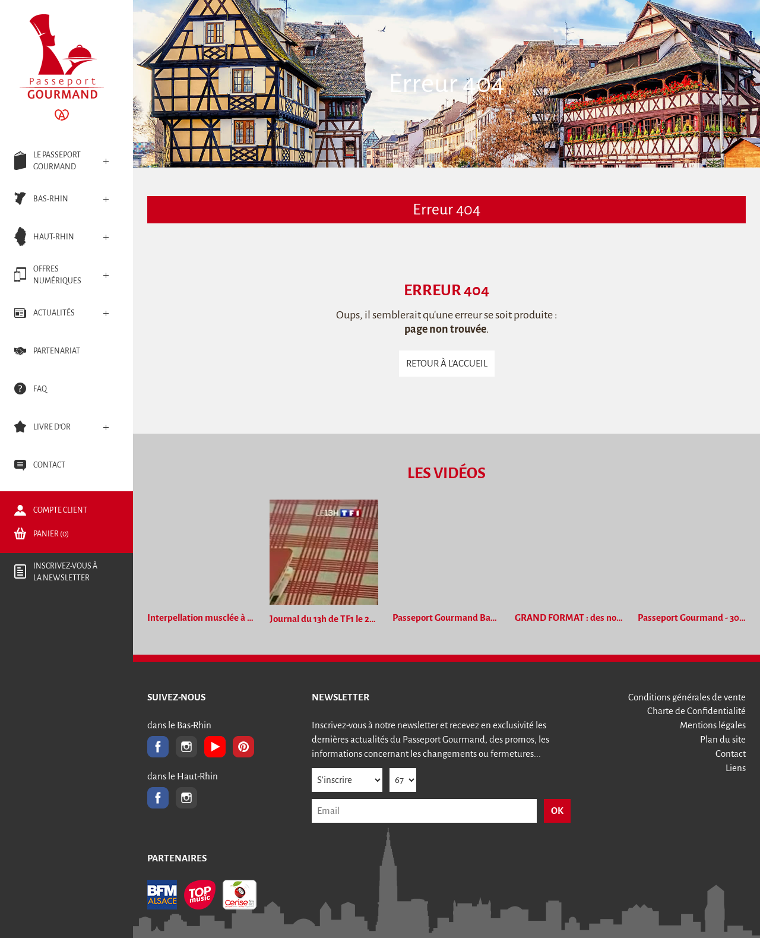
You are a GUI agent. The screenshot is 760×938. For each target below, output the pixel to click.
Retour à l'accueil (446, 363)
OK (557, 811)
